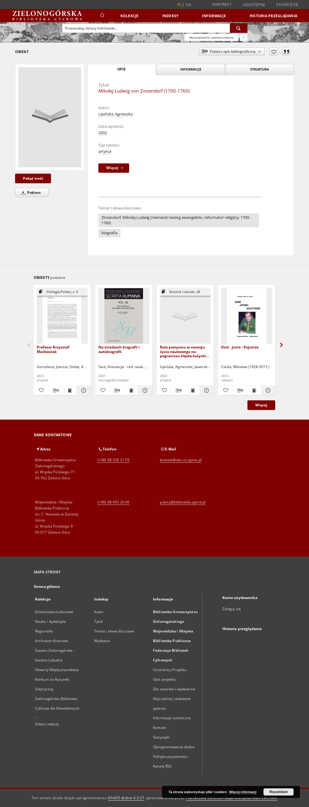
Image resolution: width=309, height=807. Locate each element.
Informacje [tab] (190, 69)
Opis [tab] (121, 69)
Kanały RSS (162, 766)
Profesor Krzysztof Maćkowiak (53, 349)
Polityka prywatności (170, 756)
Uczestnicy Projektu (169, 669)
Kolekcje (129, 15)
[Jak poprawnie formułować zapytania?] (243, 37)
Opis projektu (164, 679)
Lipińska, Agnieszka (115, 114)
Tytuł (98, 621)
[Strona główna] (102, 15)
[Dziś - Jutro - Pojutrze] (246, 316)
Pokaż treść (33, 178)
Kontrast (221, 4)
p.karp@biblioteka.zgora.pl (182, 502)
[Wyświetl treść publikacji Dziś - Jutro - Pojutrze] (254, 390)
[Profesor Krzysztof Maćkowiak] (62, 316)
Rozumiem (278, 792)
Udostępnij (254, 4)
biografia (109, 232)
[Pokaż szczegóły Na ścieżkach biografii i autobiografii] (144, 390)
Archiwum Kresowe (51, 640)
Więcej (261, 405)
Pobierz (30, 192)
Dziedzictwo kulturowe (54, 611)
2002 (102, 132)
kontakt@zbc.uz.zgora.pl (181, 459)
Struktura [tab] (259, 69)
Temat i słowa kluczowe (114, 631)
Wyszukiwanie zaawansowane (211, 37)
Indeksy (170, 15)
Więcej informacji (242, 792)
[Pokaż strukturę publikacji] (62, 292)
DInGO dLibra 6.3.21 (126, 797)
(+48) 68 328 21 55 (113, 459)
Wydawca (102, 640)
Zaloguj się (287, 4)
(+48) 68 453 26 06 (113, 502)
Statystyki (161, 737)
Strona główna (47, 586)
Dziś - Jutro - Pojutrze (240, 347)
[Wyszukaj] (238, 28)
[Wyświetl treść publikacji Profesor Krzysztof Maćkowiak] (69, 390)
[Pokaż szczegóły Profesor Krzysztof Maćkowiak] (83, 390)
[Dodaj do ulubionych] (273, 51)
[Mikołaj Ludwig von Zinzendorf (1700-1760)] (49, 117)
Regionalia (44, 631)
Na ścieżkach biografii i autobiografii (119, 349)
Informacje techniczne (172, 717)
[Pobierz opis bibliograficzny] (55, 390)
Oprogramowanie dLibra (174, 746)
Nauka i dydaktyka (50, 621)
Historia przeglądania (273, 15)
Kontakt (159, 727)
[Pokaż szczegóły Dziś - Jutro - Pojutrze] (267, 390)
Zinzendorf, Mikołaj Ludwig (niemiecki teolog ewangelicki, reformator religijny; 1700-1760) (175, 220)
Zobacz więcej (47, 724)
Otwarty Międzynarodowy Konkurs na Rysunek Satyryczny (57, 679)
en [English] (188, 5)
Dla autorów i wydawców (174, 689)
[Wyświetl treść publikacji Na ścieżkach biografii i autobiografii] (131, 390)
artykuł (104, 151)
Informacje (214, 15)
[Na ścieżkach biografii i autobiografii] (124, 316)
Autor (99, 611)
